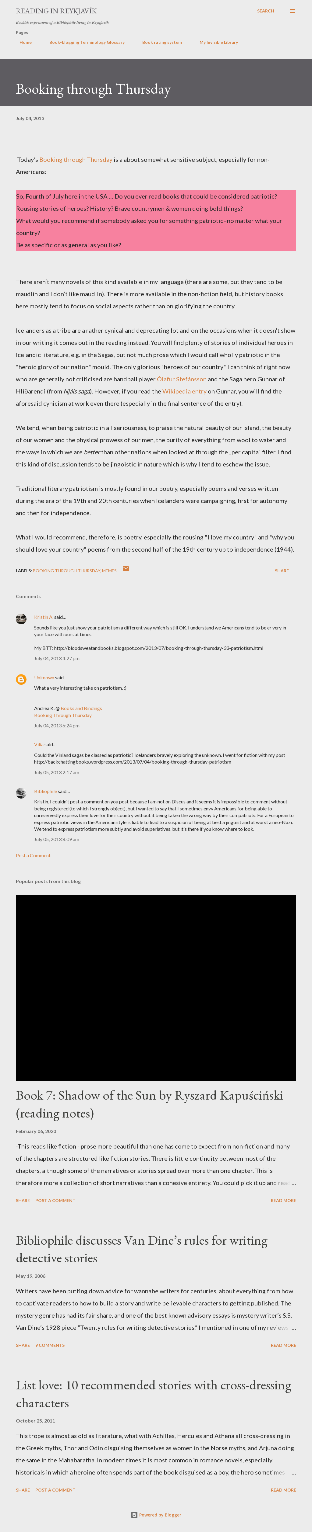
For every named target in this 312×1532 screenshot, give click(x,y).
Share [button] (282, 570)
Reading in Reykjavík (56, 11)
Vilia (39, 744)
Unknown (44, 677)
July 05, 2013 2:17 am (56, 772)
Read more (283, 1200)
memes (109, 570)
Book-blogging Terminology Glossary (83, 42)
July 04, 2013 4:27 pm (57, 658)
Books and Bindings (81, 708)
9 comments (50, 1345)
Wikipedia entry (184, 391)
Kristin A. (43, 617)
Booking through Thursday (75, 159)
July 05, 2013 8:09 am (56, 839)
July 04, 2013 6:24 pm (57, 725)
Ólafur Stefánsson (182, 379)
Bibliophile (45, 791)
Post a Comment (33, 855)
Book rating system (158, 42)
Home (22, 42)
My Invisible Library (215, 42)
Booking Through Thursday (66, 570)
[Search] (265, 11)
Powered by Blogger (156, 1515)
